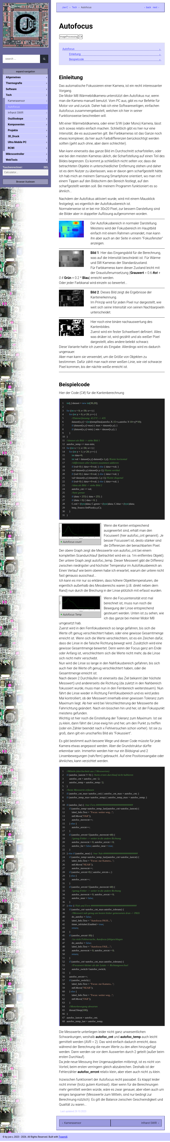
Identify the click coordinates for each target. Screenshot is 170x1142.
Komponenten (18, 125)
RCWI (13, 150)
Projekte (15, 131)
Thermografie (16, 83)
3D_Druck (16, 138)
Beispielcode (78, 60)
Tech (74, 7)
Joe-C (65, 7)
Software (13, 89)
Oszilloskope (18, 119)
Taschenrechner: (13, 169)
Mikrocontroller (17, 156)
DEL (46, 169)
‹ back (147, 7)
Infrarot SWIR (18, 113)
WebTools (14, 162)
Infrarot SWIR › (150, 1124)
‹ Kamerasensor (71, 1124)
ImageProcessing (69, 36)
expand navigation (25, 71)
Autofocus (69, 49)
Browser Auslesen (25, 184)
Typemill (63, 1138)
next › (156, 7)
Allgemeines (15, 77)
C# (80, 36)
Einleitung (76, 54)
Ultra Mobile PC (19, 144)
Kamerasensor (18, 101)
